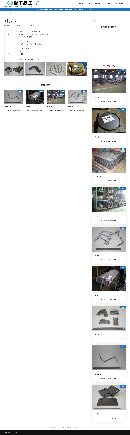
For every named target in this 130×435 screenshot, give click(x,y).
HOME (52, 428)
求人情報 (68, 428)
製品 (33, 25)
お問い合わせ (76, 428)
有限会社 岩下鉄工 (12, 432)
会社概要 (61, 428)
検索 (122, 20)
